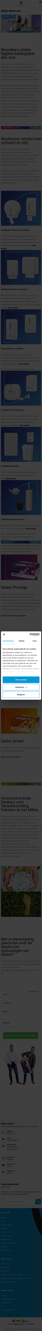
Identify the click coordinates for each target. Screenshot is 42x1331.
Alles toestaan (21, 680)
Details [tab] (21, 641)
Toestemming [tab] (8, 641)
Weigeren (21, 694)
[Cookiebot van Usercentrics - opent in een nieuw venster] (29, 634)
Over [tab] (35, 641)
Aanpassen (21, 687)
